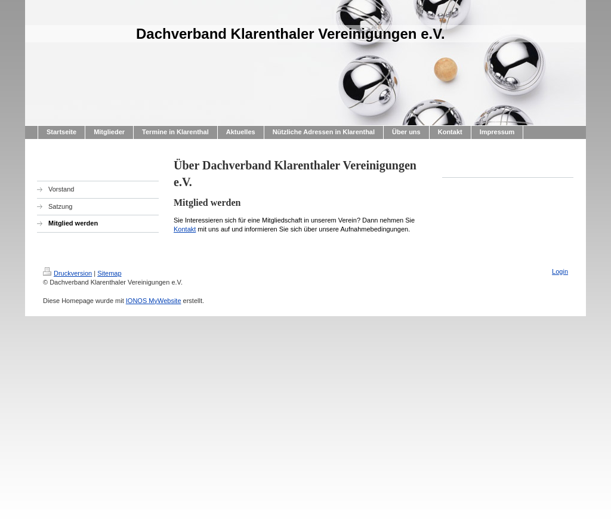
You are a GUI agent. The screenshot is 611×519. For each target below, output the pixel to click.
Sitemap (109, 273)
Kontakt (185, 229)
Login (560, 271)
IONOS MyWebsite (153, 300)
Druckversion (67, 273)
